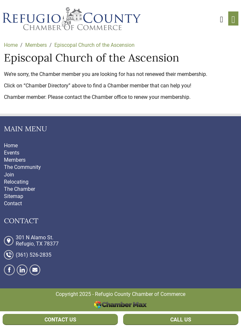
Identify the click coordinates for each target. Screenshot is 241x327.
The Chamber (19, 189)
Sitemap (13, 196)
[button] (221, 18)
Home (11, 145)
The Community (22, 167)
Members (15, 160)
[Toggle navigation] (233, 18)
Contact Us (60, 320)
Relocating (16, 182)
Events (11, 153)
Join (9, 175)
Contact (13, 203)
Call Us (180, 320)
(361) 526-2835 (33, 255)
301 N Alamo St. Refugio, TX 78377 (37, 240)
